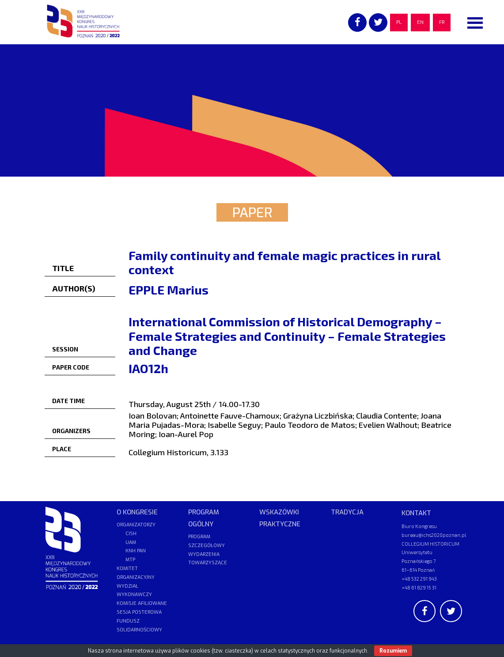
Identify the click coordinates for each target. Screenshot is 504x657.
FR (441, 22)
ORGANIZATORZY (136, 524)
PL (399, 22)
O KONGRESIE (137, 512)
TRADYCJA (347, 512)
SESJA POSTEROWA (139, 612)
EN (420, 22)
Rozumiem (393, 650)
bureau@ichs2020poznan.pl (434, 535)
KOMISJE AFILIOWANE (142, 603)
